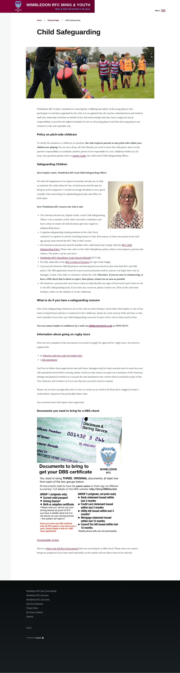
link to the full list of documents (62, 548)
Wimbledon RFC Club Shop (38, 599)
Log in (29, 628)
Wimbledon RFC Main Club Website (41, 591)
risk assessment (49, 359)
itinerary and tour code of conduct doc (62, 355)
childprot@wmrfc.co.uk (100, 325)
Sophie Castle (79, 155)
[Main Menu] (159, 11)
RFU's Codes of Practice (77, 262)
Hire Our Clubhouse (34, 604)
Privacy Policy (32, 608)
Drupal (38, 638)
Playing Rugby (53, 20)
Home (39, 20)
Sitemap (29, 616)
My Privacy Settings (34, 612)
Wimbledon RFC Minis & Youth (58, 5)
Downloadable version (48, 540)
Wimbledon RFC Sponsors (37, 595)
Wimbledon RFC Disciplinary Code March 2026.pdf (65, 257)
